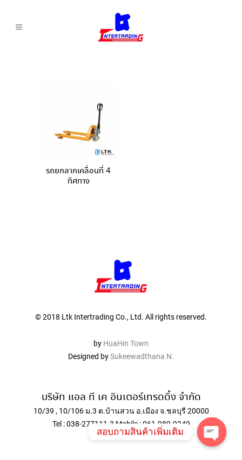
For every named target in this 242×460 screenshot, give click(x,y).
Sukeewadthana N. (141, 356)
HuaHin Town (126, 343)
